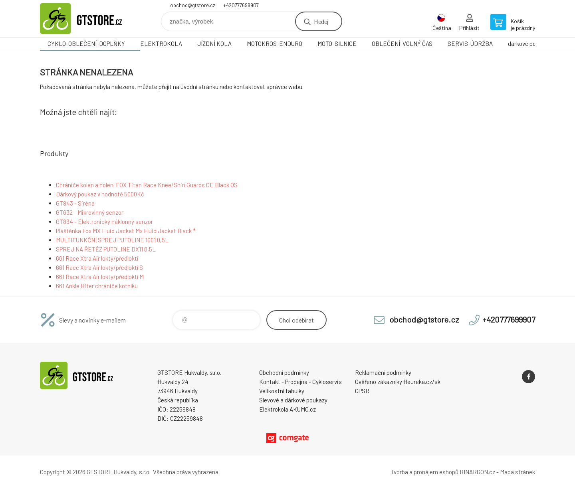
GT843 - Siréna (75, 203)
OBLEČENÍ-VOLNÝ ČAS (402, 43)
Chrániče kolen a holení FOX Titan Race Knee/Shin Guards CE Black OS (147, 184)
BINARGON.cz (477, 471)
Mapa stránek (517, 471)
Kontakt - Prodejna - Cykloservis (300, 381)
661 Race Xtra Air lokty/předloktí (97, 258)
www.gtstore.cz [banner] (88, 18)
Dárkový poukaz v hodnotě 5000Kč (100, 194)
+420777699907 (241, 5)
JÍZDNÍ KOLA (214, 43)
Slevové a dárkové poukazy (293, 400)
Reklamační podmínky (383, 372)
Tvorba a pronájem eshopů (424, 471)
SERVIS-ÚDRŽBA (470, 43)
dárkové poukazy (529, 43)
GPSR (362, 390)
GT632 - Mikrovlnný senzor (89, 212)
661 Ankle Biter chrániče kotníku (97, 285)
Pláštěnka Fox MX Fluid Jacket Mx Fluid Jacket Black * (126, 230)
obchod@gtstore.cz (192, 5)
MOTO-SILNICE (337, 43)
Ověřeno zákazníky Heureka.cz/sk (397, 381)
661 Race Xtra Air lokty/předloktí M (100, 276)
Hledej (321, 21)
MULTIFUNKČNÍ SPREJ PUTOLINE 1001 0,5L (112, 240)
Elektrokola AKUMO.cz (287, 409)
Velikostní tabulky (281, 390)
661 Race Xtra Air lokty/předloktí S (99, 267)
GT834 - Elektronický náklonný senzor (104, 221)
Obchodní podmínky (284, 372)
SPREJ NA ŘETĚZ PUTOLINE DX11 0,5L (106, 249)
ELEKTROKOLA (161, 43)
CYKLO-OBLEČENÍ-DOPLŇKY (86, 43)
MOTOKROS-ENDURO (274, 43)
